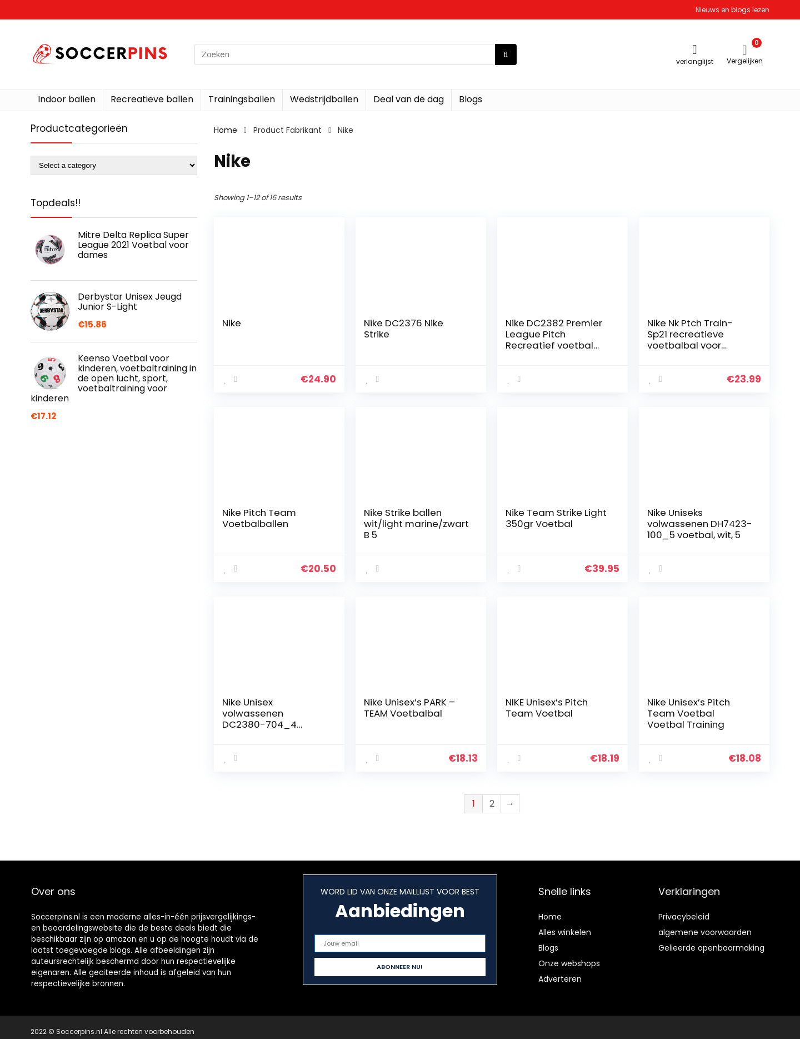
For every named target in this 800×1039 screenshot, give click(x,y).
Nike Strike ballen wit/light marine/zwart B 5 (416, 523)
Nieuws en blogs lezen (732, 9)
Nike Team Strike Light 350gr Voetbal (556, 518)
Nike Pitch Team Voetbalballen (259, 518)
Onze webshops (569, 963)
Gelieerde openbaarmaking (711, 947)
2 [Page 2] (491, 803)
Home (225, 130)
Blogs (470, 99)
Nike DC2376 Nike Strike (403, 328)
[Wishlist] (694, 49)
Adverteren (560, 979)
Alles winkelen (564, 932)
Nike (231, 323)
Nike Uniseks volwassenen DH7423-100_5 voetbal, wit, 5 (699, 523)
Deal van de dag (408, 99)
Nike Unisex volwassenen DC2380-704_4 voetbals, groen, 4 (263, 718)
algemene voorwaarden (705, 932)
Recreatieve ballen (152, 99)
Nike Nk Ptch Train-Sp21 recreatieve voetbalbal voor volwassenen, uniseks (696, 339)
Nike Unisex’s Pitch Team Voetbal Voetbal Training (688, 713)
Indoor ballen (67, 99)
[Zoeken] (506, 54)
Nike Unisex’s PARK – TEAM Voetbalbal (409, 707)
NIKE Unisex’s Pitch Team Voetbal (547, 707)
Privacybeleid (683, 916)
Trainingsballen (241, 99)
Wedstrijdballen (324, 99)
